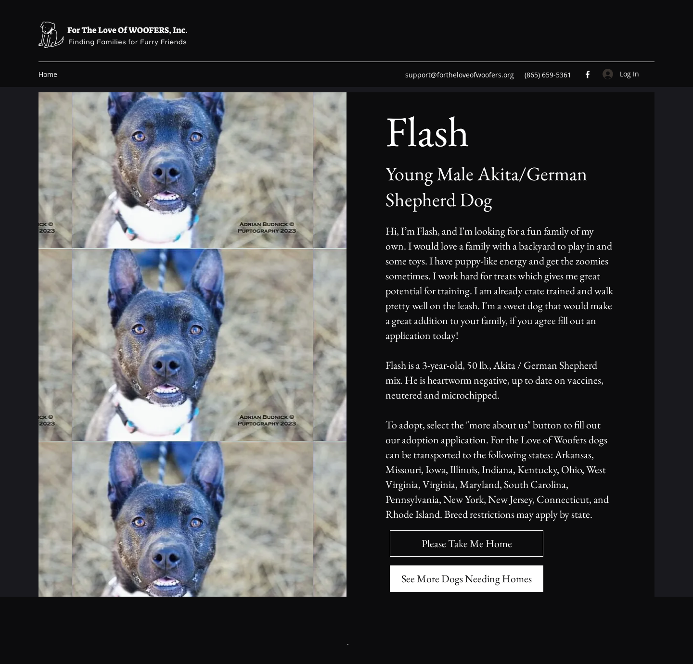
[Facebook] (587, 74)
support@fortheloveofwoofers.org (459, 74)
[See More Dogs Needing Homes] (466, 578)
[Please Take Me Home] (466, 543)
